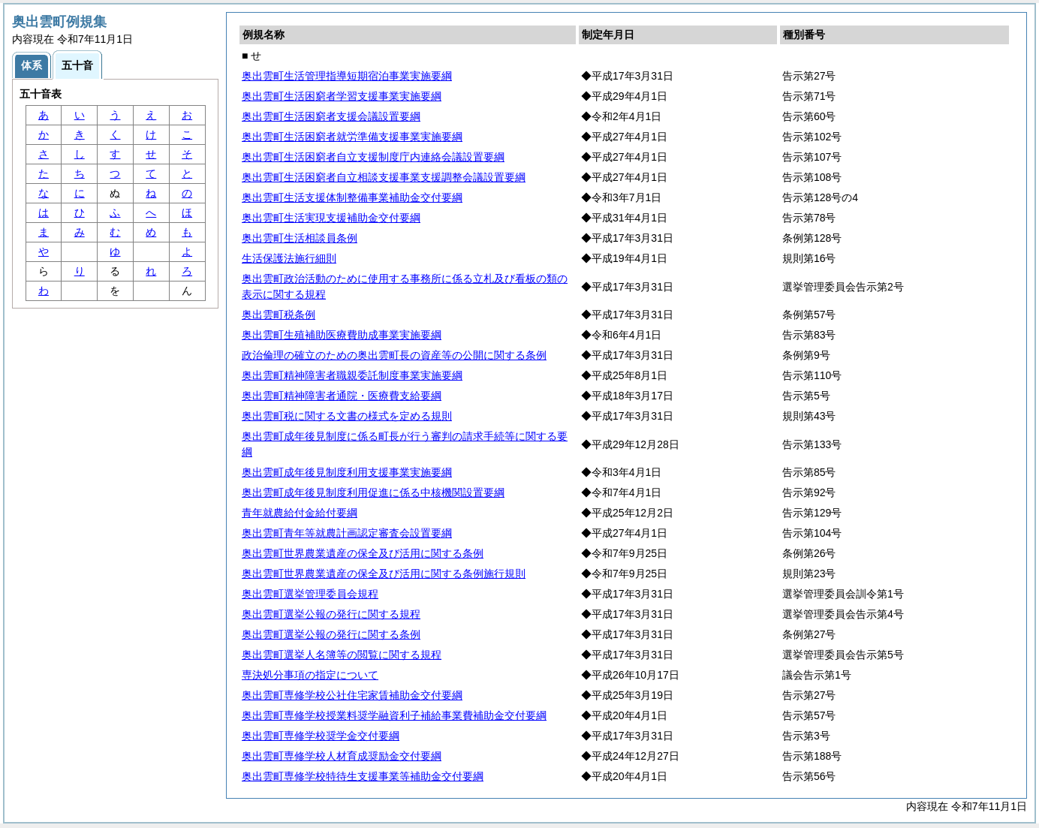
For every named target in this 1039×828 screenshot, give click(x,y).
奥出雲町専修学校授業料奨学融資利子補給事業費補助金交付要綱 (394, 715)
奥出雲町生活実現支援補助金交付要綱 (331, 218)
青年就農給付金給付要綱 (299, 513)
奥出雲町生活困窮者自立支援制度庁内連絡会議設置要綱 (373, 157)
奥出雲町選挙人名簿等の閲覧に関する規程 (341, 655)
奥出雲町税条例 (278, 315)
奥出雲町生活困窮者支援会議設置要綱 (331, 116)
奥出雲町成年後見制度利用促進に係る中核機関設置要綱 (373, 492)
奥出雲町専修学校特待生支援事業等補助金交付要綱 (362, 776)
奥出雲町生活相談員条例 (299, 238)
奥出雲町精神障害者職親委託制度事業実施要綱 (352, 375)
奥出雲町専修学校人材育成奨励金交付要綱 (341, 756)
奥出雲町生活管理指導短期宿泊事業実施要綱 (347, 76)
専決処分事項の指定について (310, 675)
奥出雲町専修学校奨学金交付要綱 (320, 736)
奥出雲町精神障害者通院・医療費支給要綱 (341, 396)
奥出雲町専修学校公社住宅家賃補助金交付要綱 (352, 695)
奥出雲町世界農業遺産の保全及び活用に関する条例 (362, 553)
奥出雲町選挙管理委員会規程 (310, 594)
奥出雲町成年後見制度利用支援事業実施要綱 (347, 472)
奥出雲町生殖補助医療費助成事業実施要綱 (341, 335)
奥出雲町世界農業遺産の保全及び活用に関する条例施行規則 (384, 574)
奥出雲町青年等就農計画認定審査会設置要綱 (347, 533)
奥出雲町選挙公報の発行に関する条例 (331, 634)
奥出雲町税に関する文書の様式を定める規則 (347, 416)
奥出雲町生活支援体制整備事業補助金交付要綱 (352, 197)
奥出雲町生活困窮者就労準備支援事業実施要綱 (352, 137)
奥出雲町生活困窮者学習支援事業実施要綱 (341, 96)
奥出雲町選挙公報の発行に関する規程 (331, 614)
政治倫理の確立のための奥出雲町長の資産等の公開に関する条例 (394, 355)
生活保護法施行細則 (289, 258)
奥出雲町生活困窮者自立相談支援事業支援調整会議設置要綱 (384, 177)
